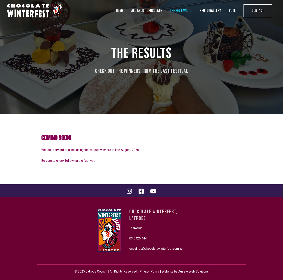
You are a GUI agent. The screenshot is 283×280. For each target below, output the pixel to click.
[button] (257, 10)
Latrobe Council (96, 271)
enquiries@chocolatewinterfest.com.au (156, 248)
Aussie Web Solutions (193, 271)
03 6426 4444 (139, 238)
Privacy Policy (149, 271)
